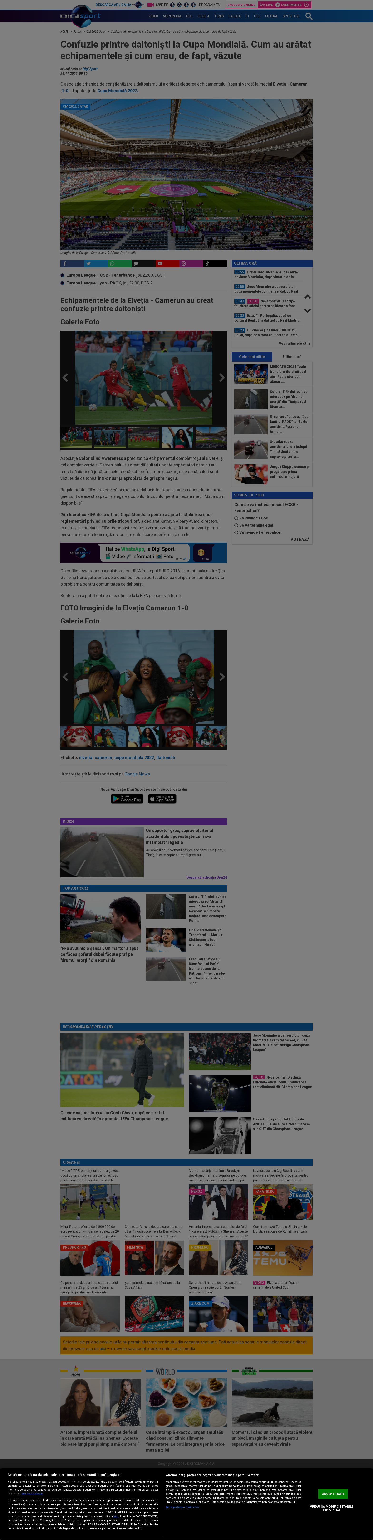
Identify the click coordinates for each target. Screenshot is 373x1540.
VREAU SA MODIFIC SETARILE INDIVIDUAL (331, 1508)
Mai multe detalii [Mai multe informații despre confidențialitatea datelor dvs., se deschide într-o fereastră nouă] (32, 1493)
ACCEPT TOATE (333, 1494)
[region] (186, 1504)
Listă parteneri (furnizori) (182, 1507)
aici (115, 1516)
